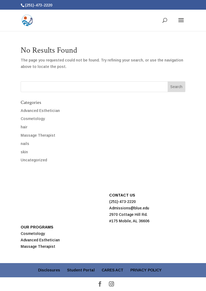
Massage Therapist (38, 135)
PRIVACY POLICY (146, 270)
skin (24, 152)
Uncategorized (34, 160)
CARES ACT (112, 270)
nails (25, 143)
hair (24, 127)
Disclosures (49, 270)
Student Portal (81, 270)
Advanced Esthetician (40, 110)
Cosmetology (33, 119)
